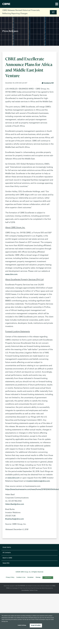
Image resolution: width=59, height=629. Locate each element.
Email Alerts (7, 547)
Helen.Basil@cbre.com (14, 504)
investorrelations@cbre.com (38, 481)
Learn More (53, 12)
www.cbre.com (11, 275)
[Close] (56, 616)
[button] (56, 4)
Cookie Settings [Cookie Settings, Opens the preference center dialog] (22, 625)
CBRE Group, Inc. (25, 572)
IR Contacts (7, 553)
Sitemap (38, 577)
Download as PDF (48, 83)
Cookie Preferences (47, 577)
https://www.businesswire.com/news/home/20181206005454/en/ (32, 490)
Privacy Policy (10, 577)
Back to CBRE (7, 558)
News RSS (6, 563)
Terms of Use (33, 590)
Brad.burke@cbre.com (14, 519)
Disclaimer (30, 577)
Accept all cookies (36, 625)
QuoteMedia (21, 586)
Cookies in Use (20, 577)
